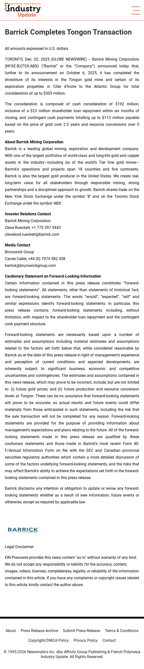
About (11, 630)
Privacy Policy (86, 640)
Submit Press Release (81, 630)
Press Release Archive (39, 630)
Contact (109, 640)
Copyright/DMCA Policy (48, 640)
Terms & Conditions (121, 630)
